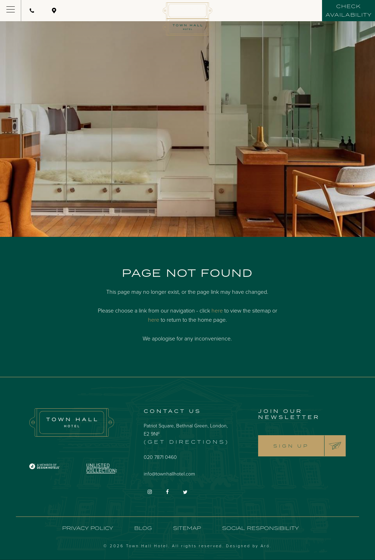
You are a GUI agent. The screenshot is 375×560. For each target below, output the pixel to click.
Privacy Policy (87, 528)
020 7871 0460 (160, 457)
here (217, 310)
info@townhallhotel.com (169, 473)
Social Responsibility (260, 528)
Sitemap (187, 528)
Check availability (349, 10)
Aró (265, 545)
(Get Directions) (186, 441)
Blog (143, 528)
